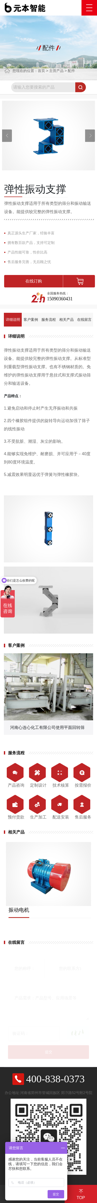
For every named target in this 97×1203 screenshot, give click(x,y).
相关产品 (66, 319)
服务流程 (48, 319)
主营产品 (56, 71)
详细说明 (13, 319)
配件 (71, 71)
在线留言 (84, 319)
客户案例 (31, 319)
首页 (41, 71)
